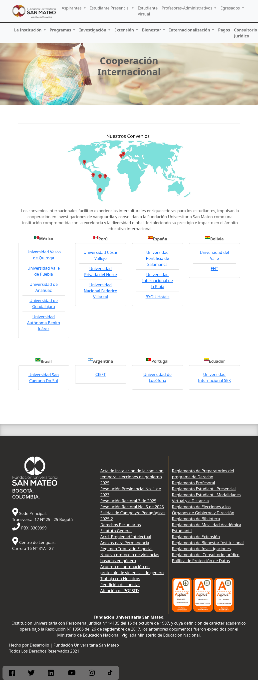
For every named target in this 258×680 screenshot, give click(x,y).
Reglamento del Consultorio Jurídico (205, 554)
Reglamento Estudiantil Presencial (204, 489)
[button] (30, 30)
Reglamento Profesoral (193, 483)
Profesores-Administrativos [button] (187, 8)
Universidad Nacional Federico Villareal (100, 291)
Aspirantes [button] (72, 8)
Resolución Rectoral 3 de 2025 (128, 501)
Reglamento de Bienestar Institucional (208, 542)
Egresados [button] (230, 8)
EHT (214, 268)
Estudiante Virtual (148, 11)
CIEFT (100, 374)
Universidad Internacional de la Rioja (157, 280)
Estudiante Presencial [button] (110, 8)
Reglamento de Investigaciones (201, 548)
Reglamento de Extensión (196, 536)
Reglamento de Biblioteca (196, 518)
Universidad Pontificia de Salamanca (157, 258)
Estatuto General (116, 530)
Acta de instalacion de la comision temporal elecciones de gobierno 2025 (131, 477)
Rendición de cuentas (120, 584)
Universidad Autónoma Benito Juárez (43, 323)
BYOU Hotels (158, 297)
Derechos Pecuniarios (120, 524)
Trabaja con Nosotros (120, 578)
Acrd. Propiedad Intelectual (125, 536)
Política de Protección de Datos (201, 560)
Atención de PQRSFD (119, 590)
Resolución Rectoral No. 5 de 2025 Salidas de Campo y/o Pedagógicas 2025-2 (132, 512)
